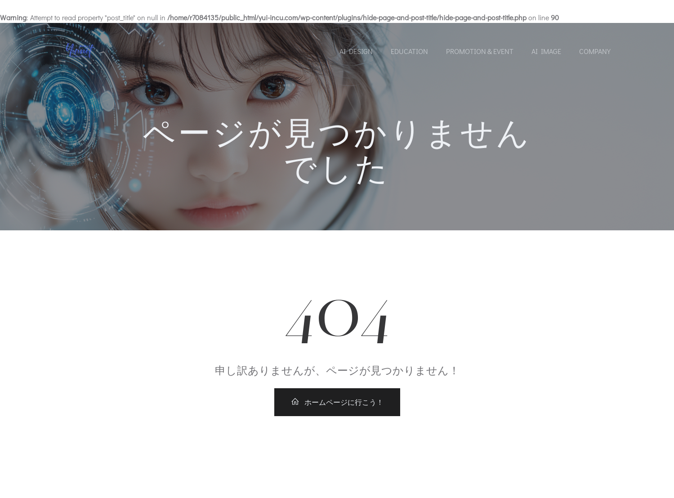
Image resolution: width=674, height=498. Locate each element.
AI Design (356, 51)
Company (595, 51)
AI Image (546, 51)
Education (409, 51)
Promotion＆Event (479, 51)
